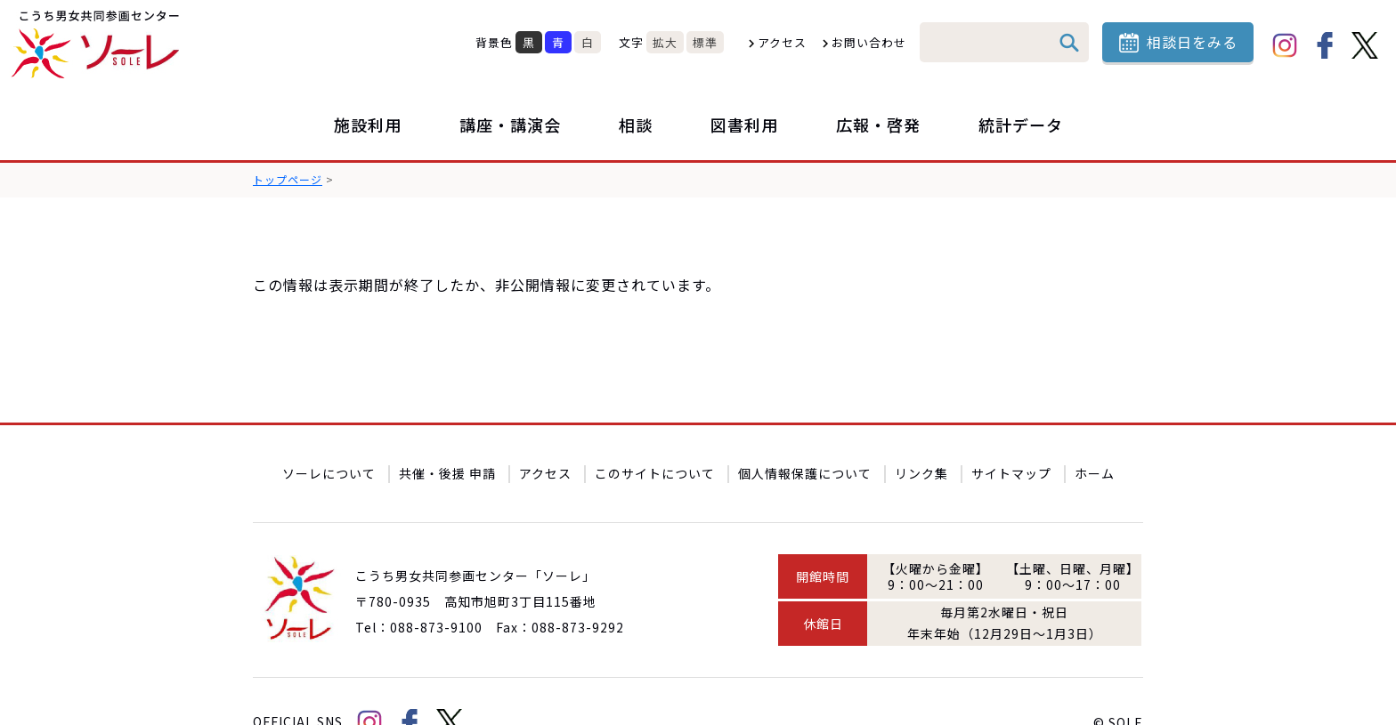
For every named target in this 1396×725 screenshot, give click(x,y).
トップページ (287, 179)
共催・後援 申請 (447, 431)
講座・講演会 (510, 124)
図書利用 (744, 124)
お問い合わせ (869, 42)
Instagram (1284, 45)
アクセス (782, 42)
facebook (1324, 45)
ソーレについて (329, 431)
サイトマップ (1011, 431)
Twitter (1364, 45)
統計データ (1020, 124)
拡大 (665, 42)
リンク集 (921, 431)
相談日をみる (1192, 41)
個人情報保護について (805, 431)
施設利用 (368, 124)
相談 (636, 124)
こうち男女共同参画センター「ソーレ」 (98, 44)
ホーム (1095, 431)
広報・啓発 (878, 124)
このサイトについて (655, 431)
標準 (705, 42)
